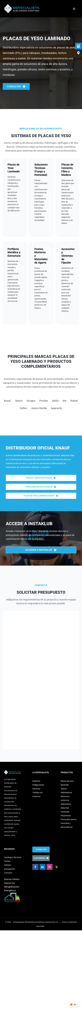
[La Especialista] (22, 5)
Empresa (36, 781)
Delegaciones (38, 785)
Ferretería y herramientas (66, 825)
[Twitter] (57, 867)
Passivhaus (66, 815)
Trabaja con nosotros (37, 794)
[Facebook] (35, 867)
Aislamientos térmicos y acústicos (66, 796)
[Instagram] (50, 867)
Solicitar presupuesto (9, 867)
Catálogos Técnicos (12, 857)
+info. (13, 835)
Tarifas (7, 861)
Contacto (8, 873)
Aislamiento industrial (66, 806)
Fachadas (65, 812)
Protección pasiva (68, 819)
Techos (64, 789)
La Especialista (18, 922)
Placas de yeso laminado (67, 783)
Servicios (36, 789)
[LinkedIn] (42, 867)
